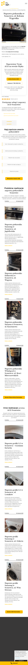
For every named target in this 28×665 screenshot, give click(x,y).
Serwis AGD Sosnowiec (10, 113)
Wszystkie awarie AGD (13, 178)
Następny (9, 124)
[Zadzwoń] (14, 663)
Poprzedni (9, 121)
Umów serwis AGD (13, 79)
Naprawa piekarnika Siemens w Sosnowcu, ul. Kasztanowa (14, 324)
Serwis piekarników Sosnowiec (11, 115)
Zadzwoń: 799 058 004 (14, 83)
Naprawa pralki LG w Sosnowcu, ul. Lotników (14, 492)
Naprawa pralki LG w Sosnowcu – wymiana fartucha (14, 445)
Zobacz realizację (8, 245)
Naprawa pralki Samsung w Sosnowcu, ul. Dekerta (14, 539)
